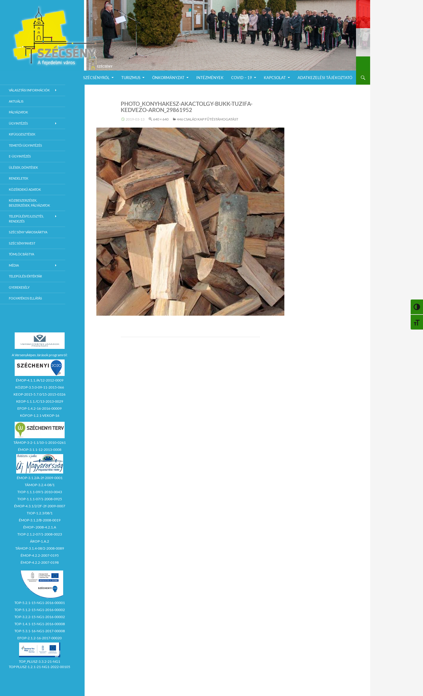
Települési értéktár (25, 276)
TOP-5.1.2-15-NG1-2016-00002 (39, 610)
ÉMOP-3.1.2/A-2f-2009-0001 (40, 478)
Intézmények (210, 77)
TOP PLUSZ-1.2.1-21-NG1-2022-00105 (39, 667)
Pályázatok (18, 112)
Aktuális (16, 101)
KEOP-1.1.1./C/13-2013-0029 (39, 401)
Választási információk (29, 90)
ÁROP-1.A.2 (39, 541)
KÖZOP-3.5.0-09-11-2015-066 (39, 387)
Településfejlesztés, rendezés (26, 218)
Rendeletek (18, 178)
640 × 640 (161, 119)
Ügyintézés (18, 123)
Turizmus (130, 77)
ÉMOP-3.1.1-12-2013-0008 (39, 449)
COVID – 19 (241, 77)
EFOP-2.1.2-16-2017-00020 (39, 638)
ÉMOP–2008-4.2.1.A (39, 527)
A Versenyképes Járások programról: (40, 355)
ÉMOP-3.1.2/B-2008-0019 (40, 520)
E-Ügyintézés (20, 156)
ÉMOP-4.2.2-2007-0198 (40, 562)
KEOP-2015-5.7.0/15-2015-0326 (40, 394)
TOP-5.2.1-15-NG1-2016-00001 (39, 602)
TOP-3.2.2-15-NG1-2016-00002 (39, 617)
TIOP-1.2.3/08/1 (40, 513)
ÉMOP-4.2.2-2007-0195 (40, 555)
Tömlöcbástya (21, 254)
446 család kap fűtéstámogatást (207, 119)
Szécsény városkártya (28, 232)
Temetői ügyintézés (25, 145)
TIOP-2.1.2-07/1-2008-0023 (39, 534)
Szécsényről (96, 77)
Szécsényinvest (22, 243)
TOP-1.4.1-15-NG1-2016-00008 (39, 624)
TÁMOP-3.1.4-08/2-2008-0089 (39, 548)
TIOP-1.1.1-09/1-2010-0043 (39, 492)
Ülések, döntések (23, 167)
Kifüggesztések (22, 134)
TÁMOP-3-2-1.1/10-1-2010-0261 (40, 442)
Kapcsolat (275, 77)
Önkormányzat (168, 77)
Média (14, 265)
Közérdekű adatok (25, 189)
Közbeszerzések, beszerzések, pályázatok (29, 202)
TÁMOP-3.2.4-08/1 (40, 485)
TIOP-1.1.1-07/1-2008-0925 (39, 499)
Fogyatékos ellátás (25, 298)
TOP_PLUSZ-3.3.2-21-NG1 (39, 661)
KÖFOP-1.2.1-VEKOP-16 (39, 415)
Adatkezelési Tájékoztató (325, 77)
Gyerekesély (19, 287)
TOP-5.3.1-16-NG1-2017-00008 (39, 631)
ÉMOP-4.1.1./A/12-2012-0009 (39, 380)
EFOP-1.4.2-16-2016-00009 (39, 408)
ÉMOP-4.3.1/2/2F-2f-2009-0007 (39, 506)
